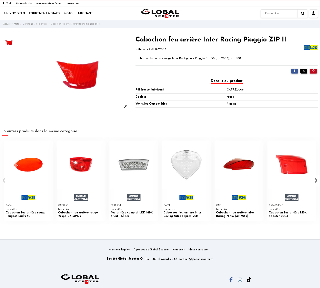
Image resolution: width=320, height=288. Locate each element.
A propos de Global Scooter (49, 3)
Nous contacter (73, 3)
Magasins (178, 249)
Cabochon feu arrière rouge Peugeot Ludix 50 (25, 214)
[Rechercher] (284, 13)
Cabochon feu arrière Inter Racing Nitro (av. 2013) (235, 214)
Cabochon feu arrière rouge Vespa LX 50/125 (78, 214)
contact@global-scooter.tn (196, 259)
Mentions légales (24, 3)
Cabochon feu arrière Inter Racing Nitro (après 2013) (182, 214)
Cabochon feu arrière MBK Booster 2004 (288, 214)
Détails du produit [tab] (227, 81)
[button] (4, 180)
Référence (142, 49)
